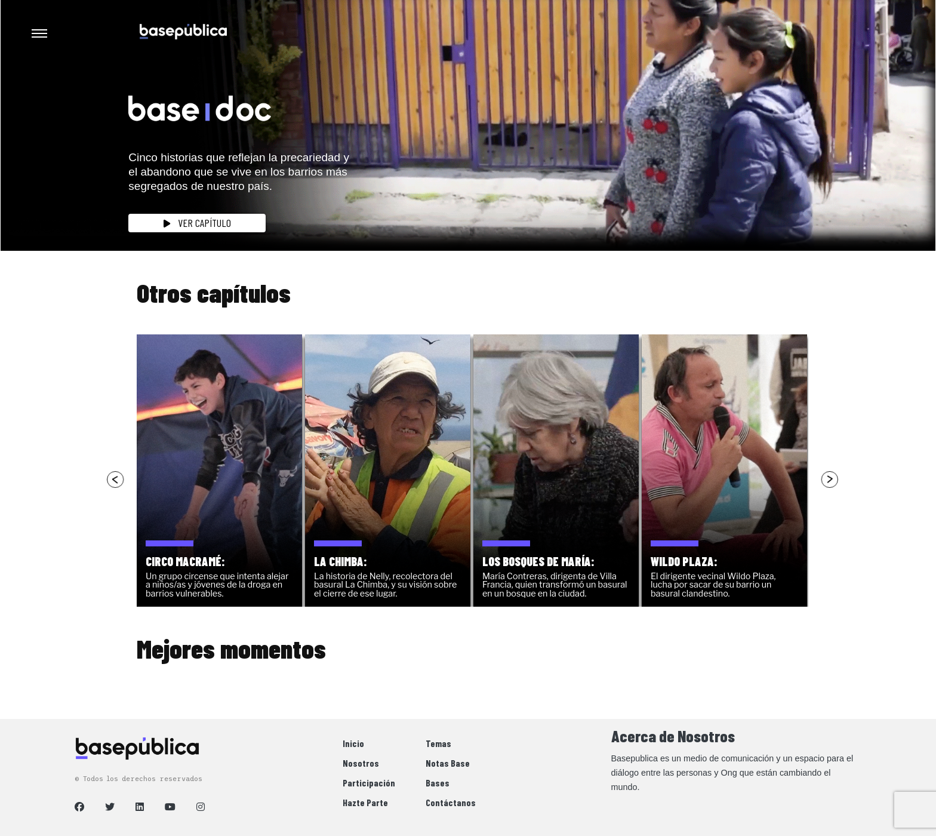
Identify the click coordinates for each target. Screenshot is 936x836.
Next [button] (829, 479)
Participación (369, 782)
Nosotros (361, 763)
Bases (437, 782)
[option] (221, 470)
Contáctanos (451, 802)
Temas (438, 743)
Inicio (353, 743)
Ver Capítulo (197, 223)
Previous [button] (116, 479)
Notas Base (448, 763)
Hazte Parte (365, 802)
